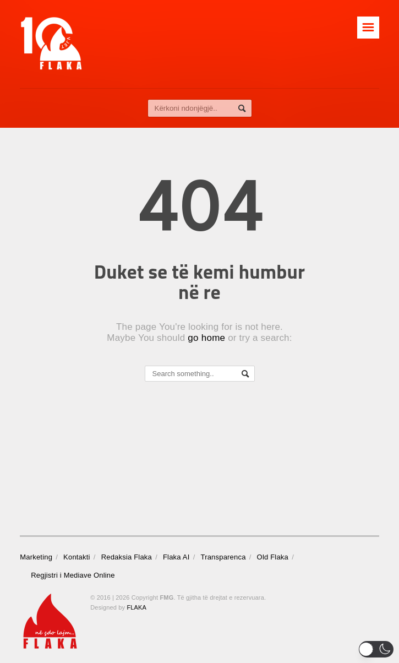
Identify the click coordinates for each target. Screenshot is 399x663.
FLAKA (136, 607)
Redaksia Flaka (126, 557)
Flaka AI (176, 557)
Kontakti (76, 557)
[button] (376, 649)
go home (206, 338)
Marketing (36, 557)
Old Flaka (272, 557)
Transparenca (223, 557)
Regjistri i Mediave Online (72, 575)
